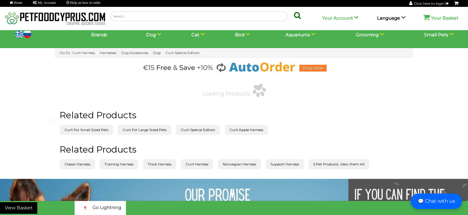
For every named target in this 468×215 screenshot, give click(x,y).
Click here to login (431, 3)
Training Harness (118, 164)
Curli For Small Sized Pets (86, 130)
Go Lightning (100, 208)
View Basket (19, 208)
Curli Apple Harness (246, 130)
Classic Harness (77, 164)
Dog (157, 52)
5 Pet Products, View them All (338, 164)
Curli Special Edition (182, 52)
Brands (99, 35)
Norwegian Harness (239, 164)
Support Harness (284, 164)
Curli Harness (83, 52)
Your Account (337, 18)
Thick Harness (159, 164)
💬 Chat (436, 201)
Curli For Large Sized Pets (145, 130)
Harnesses (108, 52)
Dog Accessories (134, 52)
